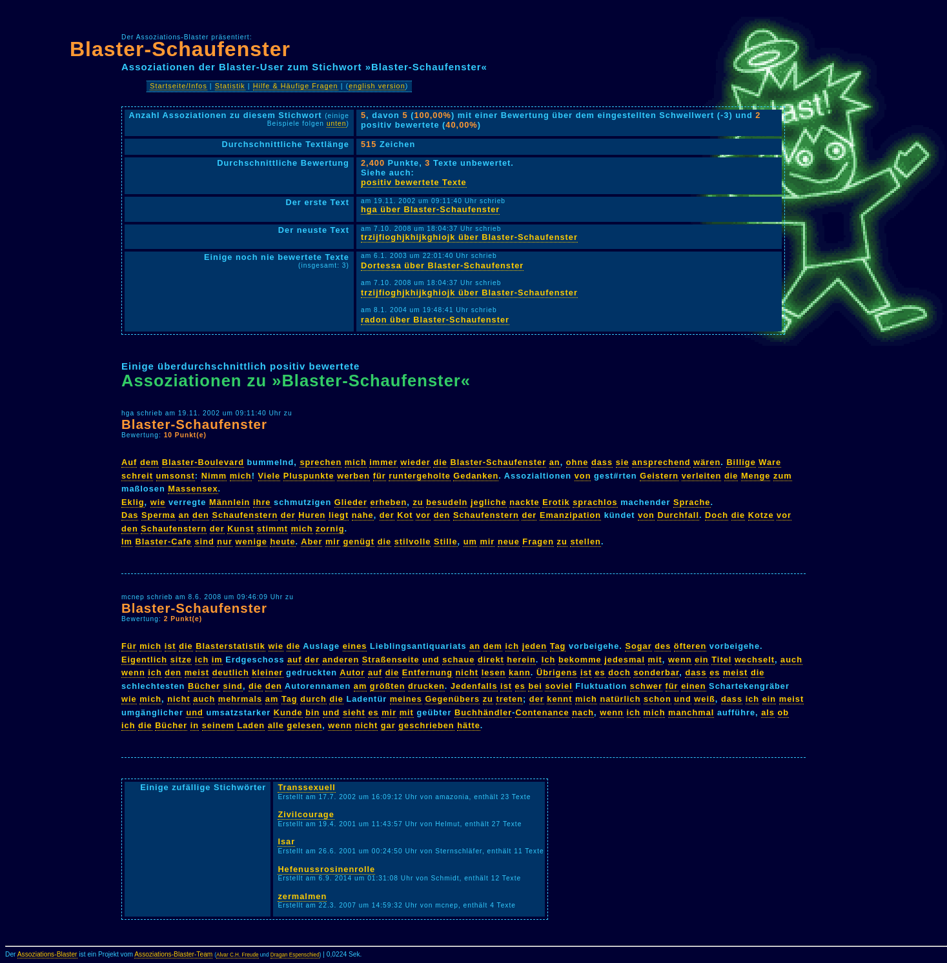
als (768, 712)
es (600, 672)
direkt (491, 659)
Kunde (288, 712)
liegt (339, 515)
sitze (181, 659)
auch (791, 659)
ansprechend (661, 462)
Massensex (193, 488)
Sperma (158, 515)
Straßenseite (391, 659)
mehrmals (240, 699)
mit (655, 659)
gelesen (305, 725)
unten (337, 123)
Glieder (350, 502)
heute (282, 541)
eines (355, 646)
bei (535, 686)
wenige (251, 541)
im (217, 659)
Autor (352, 672)
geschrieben (426, 725)
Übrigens (556, 672)
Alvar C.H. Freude (237, 955)
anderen (340, 659)
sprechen (320, 462)
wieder (415, 462)
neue (509, 541)
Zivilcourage (306, 814)
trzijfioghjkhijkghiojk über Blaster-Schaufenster (469, 237)
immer (383, 462)
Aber (311, 541)
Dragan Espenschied (295, 955)
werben (353, 476)
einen (693, 686)
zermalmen (302, 896)
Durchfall (677, 515)
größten (387, 686)
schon (657, 699)
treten (509, 699)
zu (417, 502)
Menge (756, 476)
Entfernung (427, 672)
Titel (721, 659)
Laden (251, 725)
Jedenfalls (474, 686)
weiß (704, 699)
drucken (426, 686)
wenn (680, 659)
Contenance (542, 712)
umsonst (175, 476)
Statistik (230, 86)
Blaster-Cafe (164, 541)
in (194, 725)
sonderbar (656, 672)
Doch (716, 515)
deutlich (230, 672)
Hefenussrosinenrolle (326, 869)
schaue (458, 659)
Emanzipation (570, 515)
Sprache (692, 502)
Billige (740, 462)
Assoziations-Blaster (47, 954)
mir (332, 541)
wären (706, 462)
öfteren (690, 646)
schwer (646, 686)
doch (619, 672)
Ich (549, 659)
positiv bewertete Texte (414, 182)
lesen (494, 672)
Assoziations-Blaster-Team (173, 954)
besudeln (446, 502)
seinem (218, 725)
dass (602, 462)
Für (129, 646)
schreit (137, 476)
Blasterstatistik (230, 646)
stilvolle (412, 541)
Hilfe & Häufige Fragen (295, 86)
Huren (311, 515)
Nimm (214, 476)
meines (406, 699)
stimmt (272, 528)
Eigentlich (144, 659)
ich (512, 646)
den (200, 515)
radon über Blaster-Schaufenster (435, 319)
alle (276, 725)
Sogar (638, 646)
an (554, 462)
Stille (446, 541)
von (583, 476)
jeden (534, 646)
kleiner (267, 672)
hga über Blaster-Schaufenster (430, 209)
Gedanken (475, 476)
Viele (269, 476)
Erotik (555, 502)
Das (129, 515)
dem (149, 462)
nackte (524, 502)
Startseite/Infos (178, 86)
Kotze (761, 515)
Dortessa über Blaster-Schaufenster (442, 265)
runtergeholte (419, 476)
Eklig (133, 502)
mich (356, 462)
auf (294, 659)
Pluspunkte (308, 476)
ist (170, 646)
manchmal (691, 712)
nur (224, 541)
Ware (770, 462)
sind (204, 541)
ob (783, 712)
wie (158, 502)
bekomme (580, 659)
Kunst (240, 528)
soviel (558, 686)
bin (312, 712)
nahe (363, 515)
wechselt (755, 659)
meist (197, 672)
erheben (389, 502)
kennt (559, 699)
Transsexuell (307, 787)
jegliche (489, 502)
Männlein (229, 502)
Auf (129, 462)
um (470, 541)
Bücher (204, 686)
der (288, 515)
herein (521, 659)
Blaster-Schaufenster (180, 49)
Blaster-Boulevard (203, 462)
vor (423, 515)
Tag (558, 646)
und (430, 659)
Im (126, 541)
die (440, 462)
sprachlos (595, 502)
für (379, 476)
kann (520, 672)
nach (583, 712)
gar (388, 725)
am (360, 686)
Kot (404, 515)
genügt (358, 541)
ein (702, 659)
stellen (585, 541)
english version (377, 86)
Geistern (659, 476)
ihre (261, 502)
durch (313, 699)
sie (622, 462)
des (663, 646)
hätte (468, 725)
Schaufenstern (245, 515)
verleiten (702, 476)
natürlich (620, 699)
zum (782, 476)
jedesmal (624, 659)
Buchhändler (483, 712)
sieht (354, 712)
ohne (577, 462)
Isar (286, 841)
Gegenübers (452, 699)
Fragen (538, 541)
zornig (330, 528)
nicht (467, 672)
